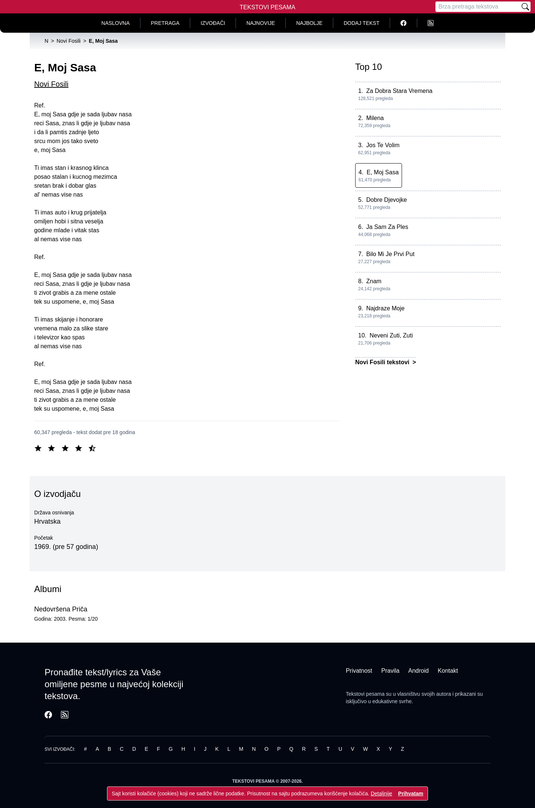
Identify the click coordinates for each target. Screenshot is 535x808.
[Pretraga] (477, 6)
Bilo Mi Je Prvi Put (390, 254)
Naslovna (115, 23)
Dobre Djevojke (386, 200)
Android (418, 671)
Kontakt (448, 671)
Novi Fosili (51, 84)
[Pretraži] (525, 6)
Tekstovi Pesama (267, 7)
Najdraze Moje (385, 308)
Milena (375, 118)
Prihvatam (411, 793)
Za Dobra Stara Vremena (399, 91)
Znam (374, 281)
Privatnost (359, 671)
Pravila (390, 671)
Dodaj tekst (361, 23)
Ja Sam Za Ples (387, 227)
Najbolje (309, 23)
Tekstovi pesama (365, 694)
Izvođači (213, 23)
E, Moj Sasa (383, 172)
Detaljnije (381, 793)
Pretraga (165, 23)
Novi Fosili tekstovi (383, 362)
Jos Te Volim (383, 145)
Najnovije (260, 23)
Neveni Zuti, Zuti (391, 335)
